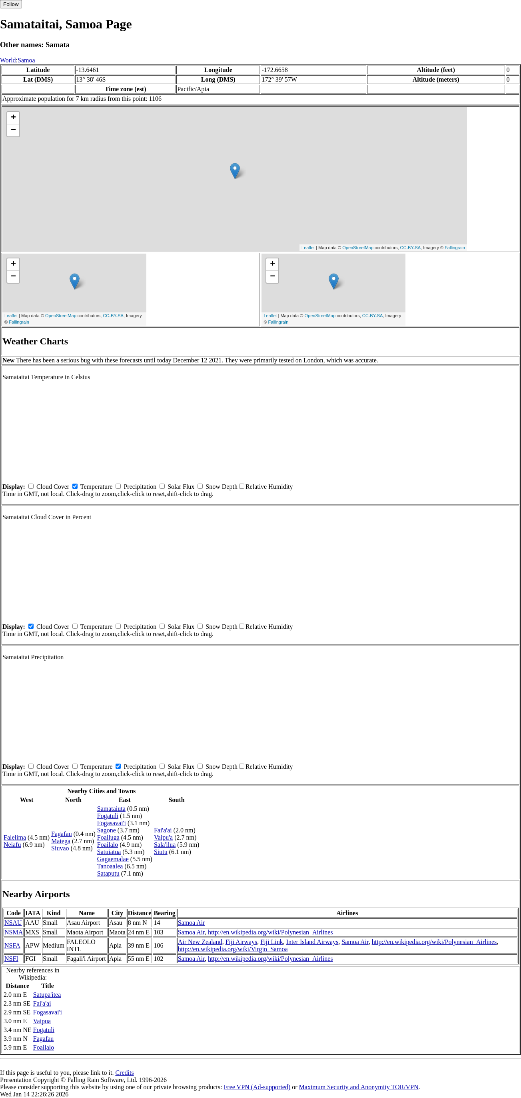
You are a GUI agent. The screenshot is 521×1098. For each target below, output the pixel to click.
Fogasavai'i (111, 823)
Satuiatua (109, 851)
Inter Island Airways (312, 941)
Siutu (161, 851)
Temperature (96, 486)
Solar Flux (181, 486)
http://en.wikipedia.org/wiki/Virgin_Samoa (233, 949)
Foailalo (107, 844)
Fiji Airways (242, 941)
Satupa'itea (47, 994)
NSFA (12, 945)
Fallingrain (455, 247)
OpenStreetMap (357, 247)
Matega (60, 841)
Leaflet (308, 247)
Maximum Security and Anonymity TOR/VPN (359, 1087)
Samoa (26, 60)
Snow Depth (222, 486)
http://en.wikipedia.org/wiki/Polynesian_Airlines (270, 932)
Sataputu (108, 873)
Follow (11, 4)
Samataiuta (111, 808)
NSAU (13, 922)
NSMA (13, 932)
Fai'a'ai (163, 830)
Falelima (15, 837)
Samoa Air (191, 922)
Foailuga (108, 837)
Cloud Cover (52, 486)
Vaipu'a (163, 837)
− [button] (13, 130)
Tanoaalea (110, 866)
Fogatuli (107, 815)
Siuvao (60, 848)
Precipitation (140, 486)
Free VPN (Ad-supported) (257, 1087)
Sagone (106, 830)
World (8, 60)
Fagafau (61, 833)
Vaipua (42, 1021)
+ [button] (13, 118)
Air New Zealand (200, 941)
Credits (124, 1072)
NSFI (11, 958)
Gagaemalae (113, 859)
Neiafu (12, 844)
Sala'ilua (165, 844)
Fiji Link (271, 941)
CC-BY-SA (410, 247)
